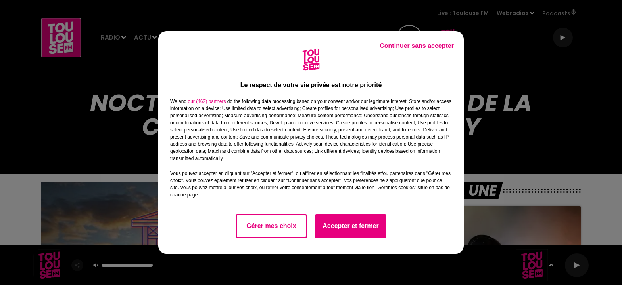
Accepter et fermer (350, 225)
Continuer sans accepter (417, 45)
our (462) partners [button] (207, 101)
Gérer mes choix (271, 225)
